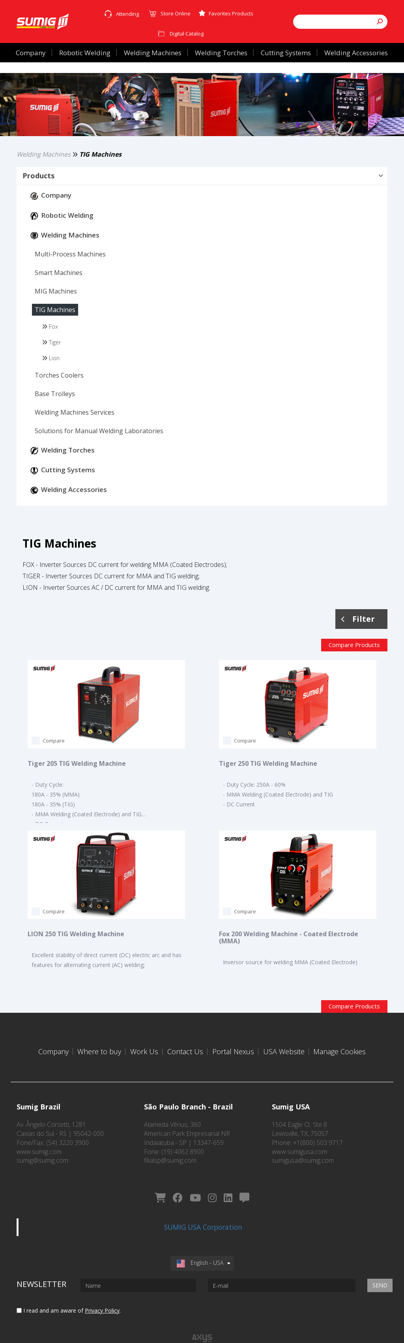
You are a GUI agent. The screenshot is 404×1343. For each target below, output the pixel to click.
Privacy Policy (102, 1293)
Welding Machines (44, 168)
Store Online (176, 13)
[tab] (202, 190)
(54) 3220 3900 (67, 1137)
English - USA (200, 1245)
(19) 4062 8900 (182, 1145)
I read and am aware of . (69, 1293)
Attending (127, 13)
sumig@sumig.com (42, 1154)
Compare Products (354, 659)
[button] (202, 190)
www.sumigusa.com (299, 1145)
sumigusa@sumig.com (303, 1154)
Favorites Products (225, 13)
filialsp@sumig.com (170, 1154)
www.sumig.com (39, 1145)
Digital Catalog (187, 33)
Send (379, 1268)
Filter (358, 632)
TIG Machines (100, 168)
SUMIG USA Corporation (203, 1209)
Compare (54, 754)
